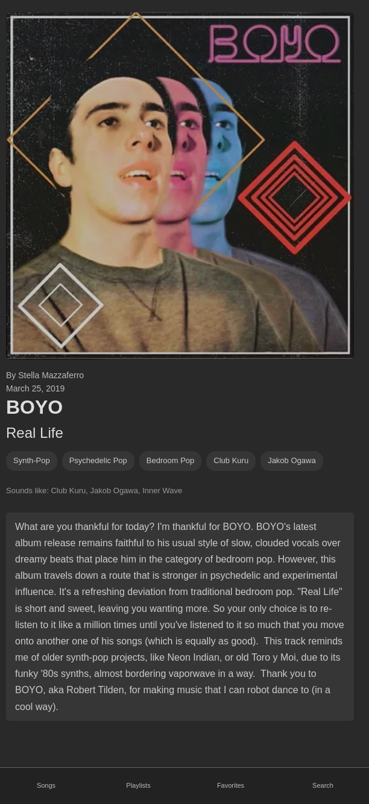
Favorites (230, 785)
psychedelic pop (98, 460)
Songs (46, 785)
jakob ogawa (292, 460)
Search (322, 785)
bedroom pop (171, 460)
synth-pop (31, 460)
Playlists (138, 785)
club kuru (230, 460)
